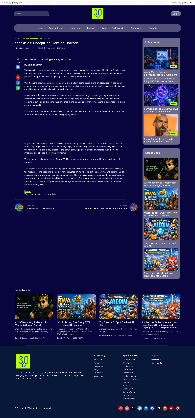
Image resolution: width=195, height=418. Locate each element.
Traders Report (129, 376)
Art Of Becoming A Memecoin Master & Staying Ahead (160, 184)
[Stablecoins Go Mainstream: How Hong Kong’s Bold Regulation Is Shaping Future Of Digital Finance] (161, 259)
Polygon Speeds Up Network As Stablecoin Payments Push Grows (161, 112)
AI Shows (126, 385)
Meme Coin (128, 389)
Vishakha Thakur (108, 335)
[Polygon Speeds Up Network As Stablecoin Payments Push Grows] (161, 95)
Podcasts (98, 372)
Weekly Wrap (128, 395)
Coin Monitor (128, 372)
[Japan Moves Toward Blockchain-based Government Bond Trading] (161, 58)
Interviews (98, 366)
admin (21, 48)
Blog (96, 369)
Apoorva (147, 338)
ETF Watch (127, 363)
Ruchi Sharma (22, 338)
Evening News (129, 398)
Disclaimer (98, 376)
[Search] (31, 13)
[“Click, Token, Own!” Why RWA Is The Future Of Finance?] (161, 199)
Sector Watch (129, 392)
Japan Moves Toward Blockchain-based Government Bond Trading (160, 75)
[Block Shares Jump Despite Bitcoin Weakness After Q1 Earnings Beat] (161, 125)
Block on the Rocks (131, 379)
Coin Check (128, 369)
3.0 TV (62, 338)
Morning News (129, 360)
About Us (98, 360)
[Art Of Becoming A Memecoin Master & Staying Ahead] (161, 169)
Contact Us (156, 360)
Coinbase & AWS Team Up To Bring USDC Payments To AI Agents (159, 81)
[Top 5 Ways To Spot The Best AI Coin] (161, 229)
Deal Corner (128, 366)
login (38, 194)
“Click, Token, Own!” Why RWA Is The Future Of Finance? (160, 214)
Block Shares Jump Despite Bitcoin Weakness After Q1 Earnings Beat (158, 142)
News (96, 363)
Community (156, 363)
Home (17, 38)
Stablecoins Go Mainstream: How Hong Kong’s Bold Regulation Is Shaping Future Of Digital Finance (160, 277)
